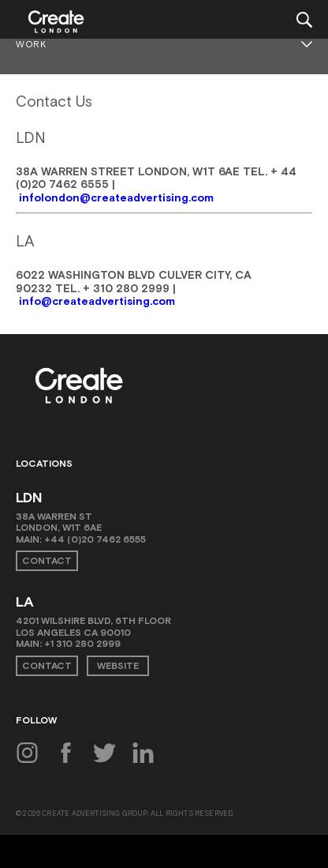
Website (118, 665)
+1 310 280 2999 (82, 643)
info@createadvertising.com (97, 301)
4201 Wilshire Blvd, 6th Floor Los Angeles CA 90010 (93, 626)
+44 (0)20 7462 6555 (95, 539)
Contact (47, 560)
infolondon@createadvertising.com (116, 197)
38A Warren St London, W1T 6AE (59, 522)
